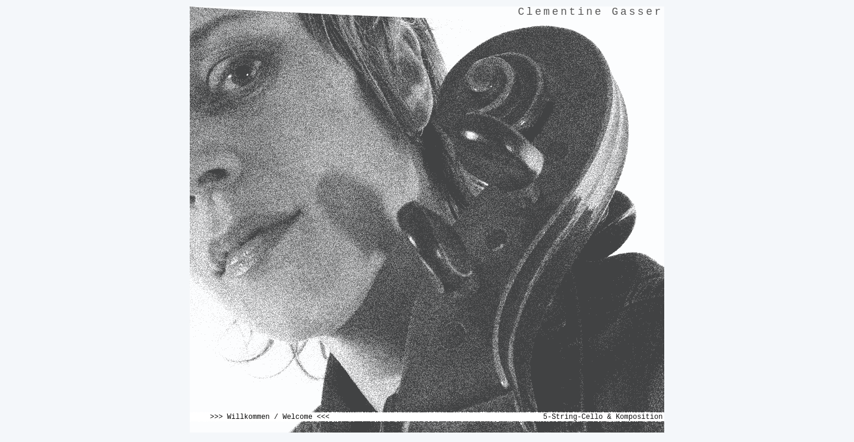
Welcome (297, 417)
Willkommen (248, 417)
